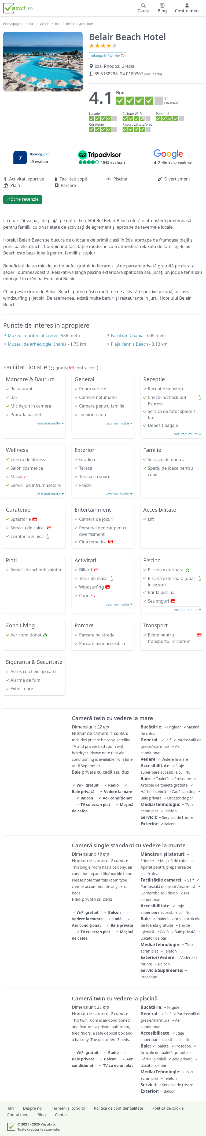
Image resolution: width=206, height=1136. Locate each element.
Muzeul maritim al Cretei (33, 335)
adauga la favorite (107, 55)
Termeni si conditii (68, 1108)
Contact (62, 1114)
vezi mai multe (50, 423)
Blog (42, 1114)
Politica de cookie (168, 1108)
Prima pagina (13, 24)
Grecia (45, 24)
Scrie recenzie (23, 199)
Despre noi (33, 1108)
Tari (32, 24)
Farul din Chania (128, 335)
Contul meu (17, 1114)
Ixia (57, 24)
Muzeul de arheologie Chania (38, 344)
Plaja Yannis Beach (130, 344)
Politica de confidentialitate (118, 1108)
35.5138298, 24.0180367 (125, 74)
